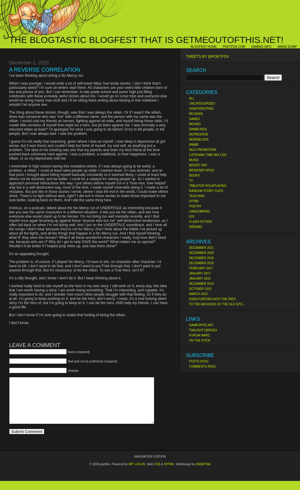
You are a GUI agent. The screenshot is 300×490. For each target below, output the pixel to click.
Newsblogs (198, 139)
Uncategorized (202, 103)
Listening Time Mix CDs (208, 155)
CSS (157, 473)
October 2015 (200, 288)
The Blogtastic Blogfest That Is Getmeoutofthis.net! (146, 40)
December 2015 (201, 283)
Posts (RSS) (198, 361)
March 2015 (198, 294)
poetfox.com (234, 46)
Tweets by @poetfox (207, 56)
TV (191, 180)
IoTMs (194, 201)
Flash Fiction (200, 221)
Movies (195, 124)
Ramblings (198, 129)
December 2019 (201, 258)
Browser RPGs (201, 170)
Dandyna (203, 473)
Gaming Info (261, 46)
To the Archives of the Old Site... (217, 304)
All (192, 98)
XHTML (169, 473)
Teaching (197, 196)
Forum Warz (199, 335)
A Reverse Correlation (44, 70)
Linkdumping (199, 211)
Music (194, 160)
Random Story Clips (206, 191)
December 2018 (201, 263)
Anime (194, 144)
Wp (130, 473)
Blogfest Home (204, 46)
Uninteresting (201, 108)
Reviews (196, 113)
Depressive (198, 134)
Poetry (195, 206)
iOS (191, 216)
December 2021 (201, 247)
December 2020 (201, 253)
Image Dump (287, 46)
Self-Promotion (202, 149)
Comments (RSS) (202, 366)
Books (194, 175)
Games (194, 119)
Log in (140, 473)
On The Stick (199, 340)
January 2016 (200, 278)
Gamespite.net (201, 325)
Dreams (195, 227)
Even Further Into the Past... (213, 299)
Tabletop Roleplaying (208, 185)
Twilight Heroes (203, 330)
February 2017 (201, 268)
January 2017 (200, 273)
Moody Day (198, 165)
